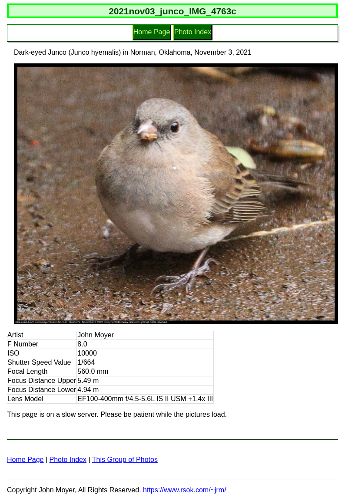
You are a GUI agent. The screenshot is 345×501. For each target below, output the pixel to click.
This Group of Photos (125, 459)
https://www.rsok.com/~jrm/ (184, 490)
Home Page (151, 32)
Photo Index (192, 32)
